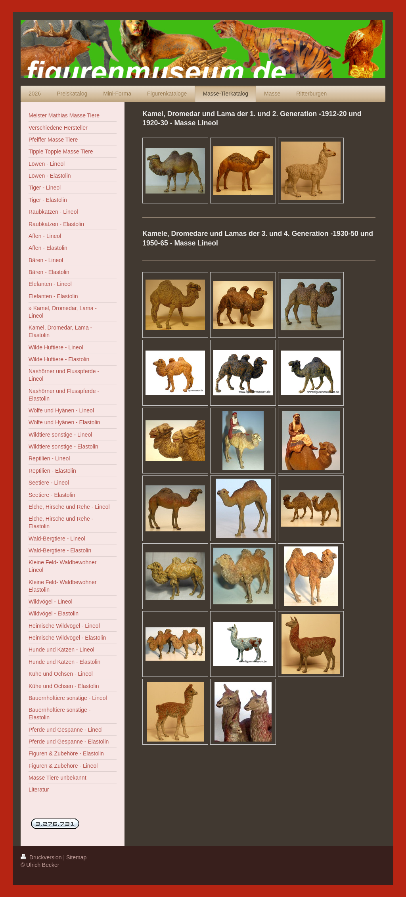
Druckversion (42, 857)
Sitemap (76, 857)
